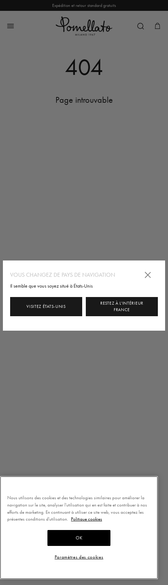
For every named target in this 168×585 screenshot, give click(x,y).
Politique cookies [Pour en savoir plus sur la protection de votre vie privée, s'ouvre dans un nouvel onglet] (86, 519)
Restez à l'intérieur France (121, 306)
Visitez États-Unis (46, 306)
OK (79, 538)
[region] (79, 527)
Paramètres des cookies (79, 557)
